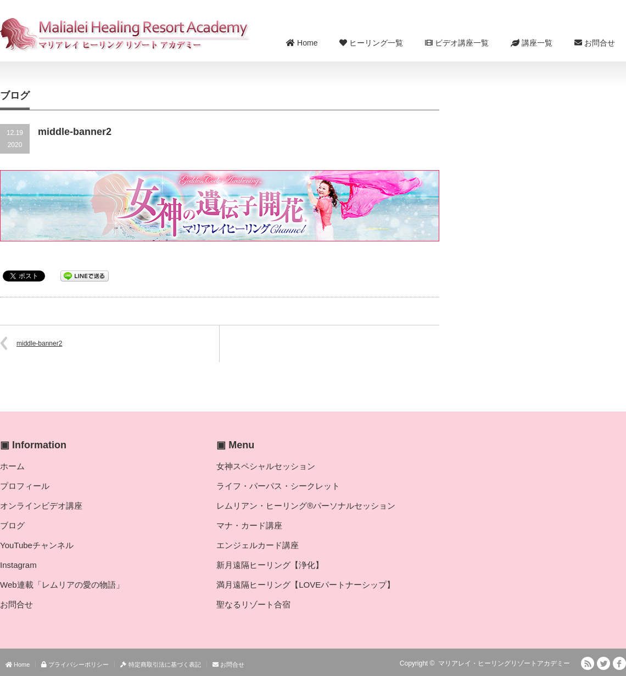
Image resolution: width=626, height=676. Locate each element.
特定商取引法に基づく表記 (160, 664)
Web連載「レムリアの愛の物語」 (62, 584)
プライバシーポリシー (75, 664)
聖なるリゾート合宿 (253, 604)
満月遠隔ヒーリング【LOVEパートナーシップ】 (305, 584)
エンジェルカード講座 (257, 545)
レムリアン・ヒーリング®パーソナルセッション (305, 505)
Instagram (18, 565)
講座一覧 (531, 42)
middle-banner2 (39, 343)
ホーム (12, 466)
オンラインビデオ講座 (41, 505)
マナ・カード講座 (249, 525)
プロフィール (24, 486)
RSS (587, 663)
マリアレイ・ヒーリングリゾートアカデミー (504, 663)
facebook (619, 663)
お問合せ (594, 42)
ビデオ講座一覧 (457, 42)
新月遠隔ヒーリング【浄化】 (269, 565)
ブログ (12, 525)
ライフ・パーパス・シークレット (278, 486)
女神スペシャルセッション (265, 466)
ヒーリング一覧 (371, 42)
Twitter (603, 663)
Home (301, 42)
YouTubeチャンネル (37, 545)
